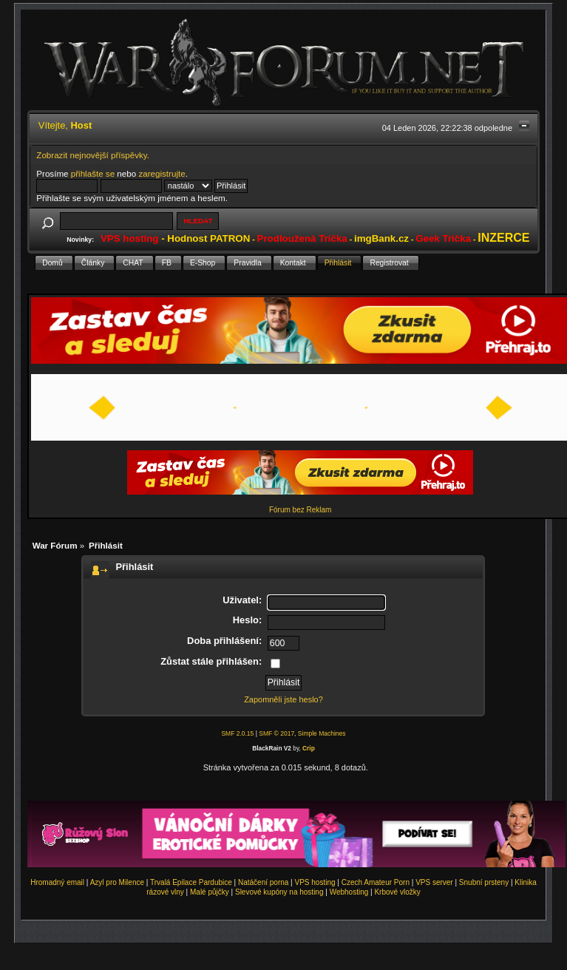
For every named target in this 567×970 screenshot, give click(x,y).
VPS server (434, 882)
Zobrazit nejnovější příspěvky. (92, 155)
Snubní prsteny (484, 882)
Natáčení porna (263, 882)
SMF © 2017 (276, 733)
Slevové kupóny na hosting (279, 892)
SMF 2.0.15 (237, 733)
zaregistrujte (161, 173)
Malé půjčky (209, 892)
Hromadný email (57, 882)
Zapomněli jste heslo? (283, 699)
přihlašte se (93, 173)
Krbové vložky (397, 892)
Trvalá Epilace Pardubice (191, 882)
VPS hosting (315, 882)
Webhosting (349, 892)
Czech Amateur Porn (376, 882)
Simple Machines (322, 733)
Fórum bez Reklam (300, 510)
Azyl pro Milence (117, 882)
